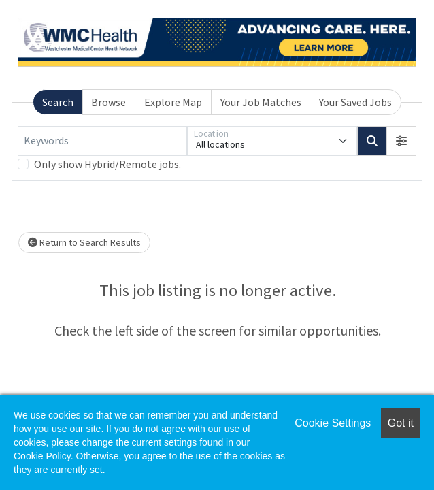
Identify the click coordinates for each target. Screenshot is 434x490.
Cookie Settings (333, 423)
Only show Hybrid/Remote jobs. (107, 164)
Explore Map (173, 102)
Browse (108, 102)
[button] (401, 141)
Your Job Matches (260, 102)
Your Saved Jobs (355, 102)
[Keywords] (102, 141)
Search (57, 102)
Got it (401, 423)
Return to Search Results (84, 242)
